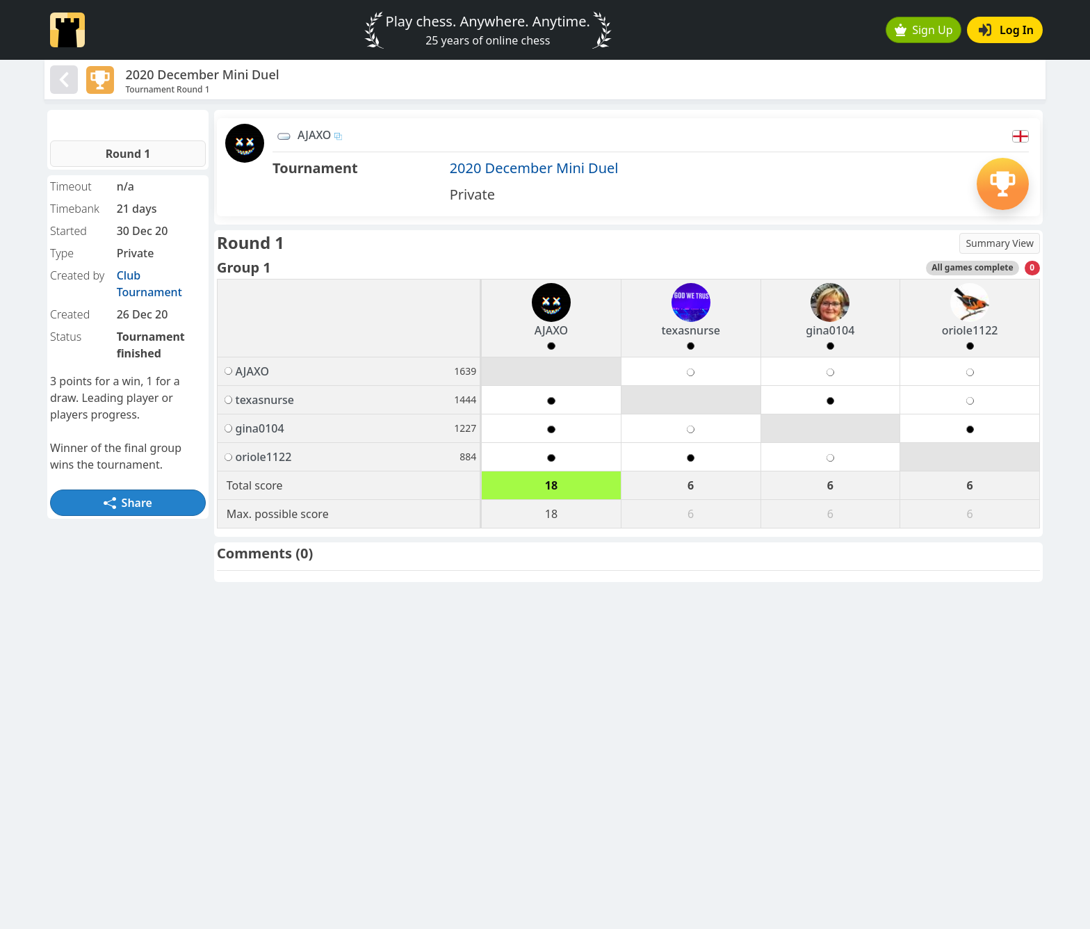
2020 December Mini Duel (534, 168)
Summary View (1000, 243)
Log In (1006, 30)
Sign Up (924, 30)
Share (128, 502)
